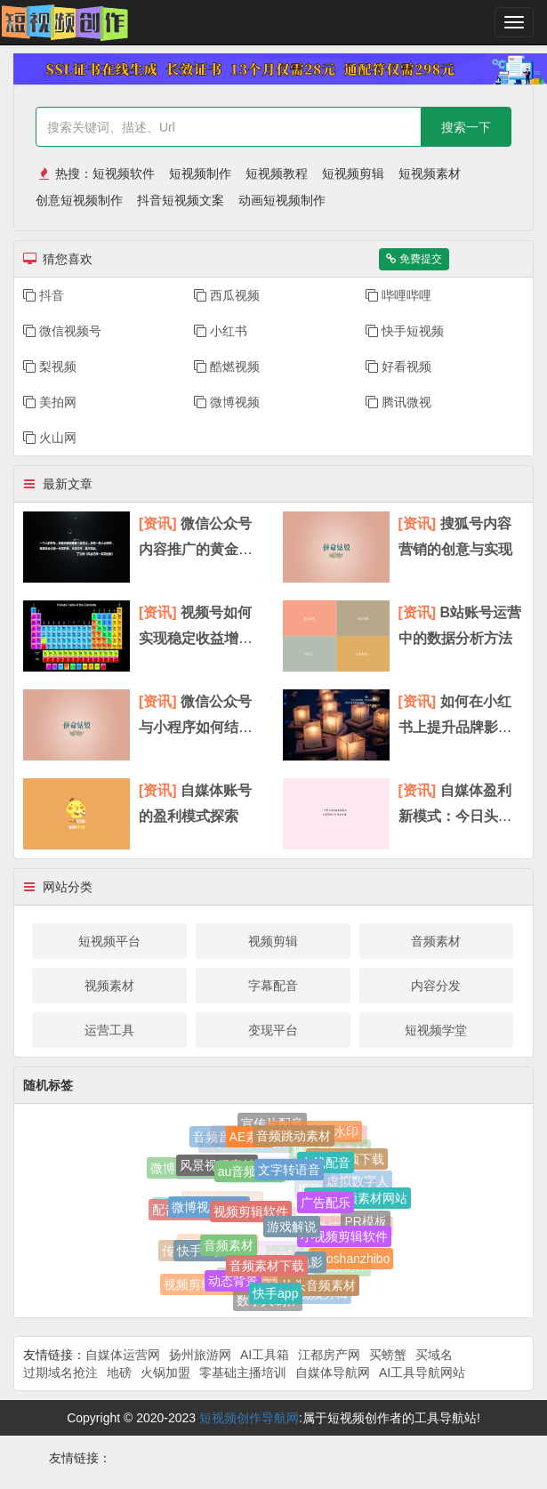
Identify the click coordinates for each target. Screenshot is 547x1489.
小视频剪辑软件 (344, 1238)
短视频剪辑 (353, 173)
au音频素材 (250, 1174)
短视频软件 (124, 173)
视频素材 (109, 985)
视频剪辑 (273, 941)
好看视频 (398, 366)
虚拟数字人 (357, 1180)
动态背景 (233, 1283)
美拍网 (49, 402)
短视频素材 (429, 173)
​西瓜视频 (227, 295)
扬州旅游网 (200, 1355)
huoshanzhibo (351, 1259)
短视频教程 (276, 173)
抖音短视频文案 (180, 200)
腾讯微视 (398, 402)
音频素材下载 (266, 1268)
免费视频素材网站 (357, 1200)
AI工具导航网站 (422, 1372)
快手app (275, 1295)
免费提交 (414, 259)
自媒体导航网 (332, 1372)
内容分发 (436, 985)
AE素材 (250, 1138)
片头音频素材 (318, 1286)
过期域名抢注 (60, 1372)
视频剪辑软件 (250, 1215)
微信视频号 (62, 331)
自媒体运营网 (122, 1355)
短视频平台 (109, 941)
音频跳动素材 (293, 1138)
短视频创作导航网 (249, 1418)
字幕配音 (273, 985)
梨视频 (49, 366)
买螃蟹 (387, 1355)
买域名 (434, 1355)
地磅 (119, 1372)
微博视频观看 (209, 1209)
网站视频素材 (262, 1248)
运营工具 (109, 1030)
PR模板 (365, 1220)
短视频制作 (200, 173)
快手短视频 (405, 331)
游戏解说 (292, 1230)
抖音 (43, 295)
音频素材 (436, 941)
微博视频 (227, 402)
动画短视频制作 (282, 200)
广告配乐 (325, 1205)
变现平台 (273, 1030)
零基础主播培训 (242, 1372)
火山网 (49, 438)
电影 (310, 1265)
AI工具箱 (264, 1355)
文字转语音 (289, 1173)
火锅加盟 (165, 1372)
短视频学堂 (436, 1030)
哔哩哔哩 (398, 295)
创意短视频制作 (79, 200)
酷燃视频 (227, 366)
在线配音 (325, 1164)
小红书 (220, 331)
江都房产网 (329, 1355)
